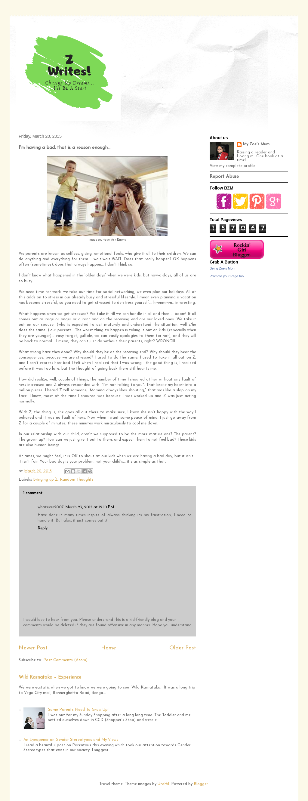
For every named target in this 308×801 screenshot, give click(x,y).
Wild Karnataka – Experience (50, 677)
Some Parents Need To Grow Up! (78, 710)
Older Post (182, 648)
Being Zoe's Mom (222, 268)
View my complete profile (232, 166)
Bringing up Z (45, 480)
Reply (43, 528)
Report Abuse (224, 176)
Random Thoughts (77, 480)
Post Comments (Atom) (65, 660)
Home (108, 648)
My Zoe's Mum (256, 144)
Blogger (201, 784)
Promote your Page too (227, 276)
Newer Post (33, 648)
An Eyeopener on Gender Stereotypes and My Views (70, 740)
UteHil (163, 784)
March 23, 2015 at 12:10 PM (89, 507)
